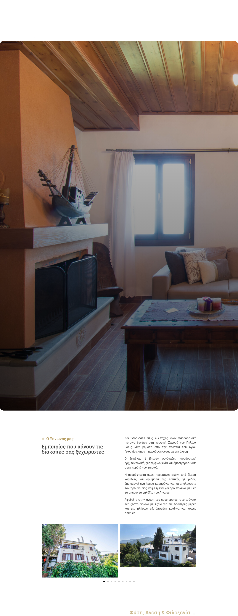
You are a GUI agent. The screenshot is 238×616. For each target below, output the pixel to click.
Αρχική (139, 36)
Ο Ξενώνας (157, 36)
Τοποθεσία (193, 36)
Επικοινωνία (212, 36)
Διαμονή (174, 36)
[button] (46, 551)
